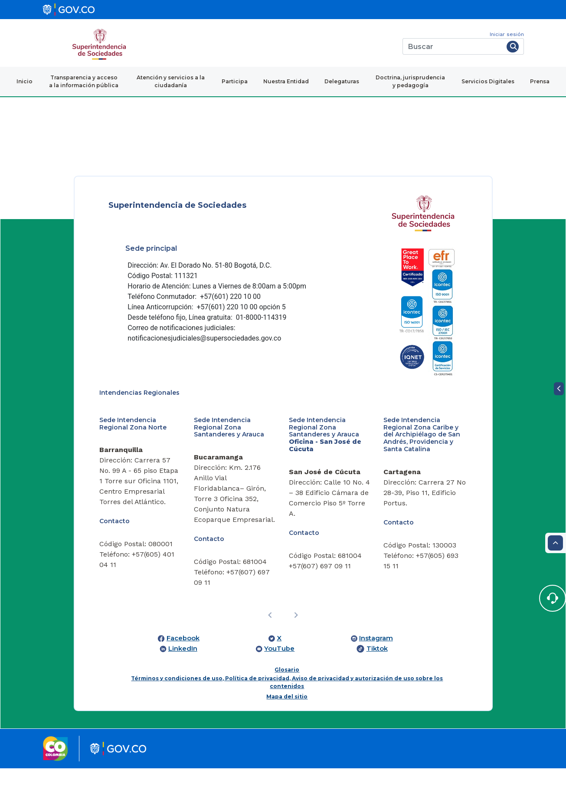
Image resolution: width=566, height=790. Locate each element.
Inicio (24, 81)
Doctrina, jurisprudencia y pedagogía (410, 81)
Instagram (376, 638)
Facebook (183, 638)
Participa (235, 81)
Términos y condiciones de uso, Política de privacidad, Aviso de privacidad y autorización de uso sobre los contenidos (287, 682)
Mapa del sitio (287, 696)
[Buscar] (453, 46)
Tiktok (377, 648)
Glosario (287, 669)
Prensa (540, 81)
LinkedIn (182, 648)
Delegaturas (341, 81)
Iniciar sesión (507, 34)
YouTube (279, 648)
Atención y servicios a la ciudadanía (171, 81)
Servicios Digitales (487, 81)
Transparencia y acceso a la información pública (83, 81)
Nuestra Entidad (286, 81)
